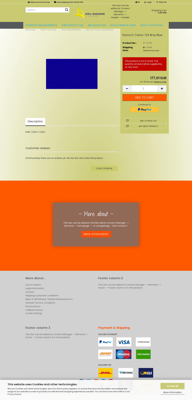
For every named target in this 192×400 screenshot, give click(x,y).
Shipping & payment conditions (42, 300)
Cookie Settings (34, 318)
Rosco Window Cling (123, 25)
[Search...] (66, 10)
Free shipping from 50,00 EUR (68, 2)
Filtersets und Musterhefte (41, 25)
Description (35, 126)
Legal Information (35, 293)
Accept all (172, 386)
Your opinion (104, 173)
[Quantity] (145, 93)
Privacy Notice (14, 394)
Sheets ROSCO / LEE (72, 25)
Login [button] (148, 2)
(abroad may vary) (151, 55)
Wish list (161, 2)
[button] (137, 2)
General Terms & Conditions (40, 307)
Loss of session (33, 289)
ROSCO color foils (151, 25)
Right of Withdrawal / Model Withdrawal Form (49, 304)
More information (172, 392)
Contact (30, 296)
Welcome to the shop (39, 2)
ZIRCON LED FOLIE (97, 25)
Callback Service (34, 314)
